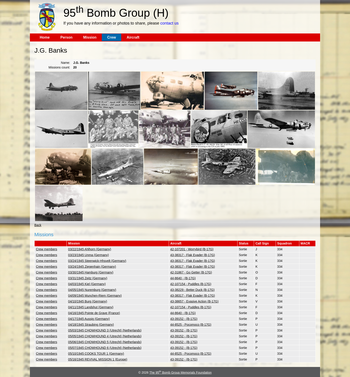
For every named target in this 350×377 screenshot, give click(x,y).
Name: (65, 62)
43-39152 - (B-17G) (183, 319)
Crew (111, 37)
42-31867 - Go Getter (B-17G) (191, 272)
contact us (169, 23)
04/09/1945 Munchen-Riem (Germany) (95, 295)
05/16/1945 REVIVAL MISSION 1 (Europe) (97, 359)
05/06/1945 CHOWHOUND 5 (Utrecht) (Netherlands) (104, 342)
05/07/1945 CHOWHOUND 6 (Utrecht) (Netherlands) (104, 348)
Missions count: (59, 67)
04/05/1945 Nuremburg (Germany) (92, 290)
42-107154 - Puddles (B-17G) (190, 284)
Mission (90, 37)
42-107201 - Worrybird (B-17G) (191, 249)
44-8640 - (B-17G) (183, 278)
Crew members (46, 249)
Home (45, 37)
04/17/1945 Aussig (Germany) (89, 319)
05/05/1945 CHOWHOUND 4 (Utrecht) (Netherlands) (104, 336)
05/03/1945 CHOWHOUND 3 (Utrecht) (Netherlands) (104, 330)
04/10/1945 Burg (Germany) (87, 301)
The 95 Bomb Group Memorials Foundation (180, 372)
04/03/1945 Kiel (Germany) (87, 284)
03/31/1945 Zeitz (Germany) (87, 278)
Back (37, 225)
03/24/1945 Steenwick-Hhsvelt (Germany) (97, 261)
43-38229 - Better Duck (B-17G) (192, 290)
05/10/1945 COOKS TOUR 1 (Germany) (96, 353)
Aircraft (133, 37)
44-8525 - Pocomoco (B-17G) (190, 324)
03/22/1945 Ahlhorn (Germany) (89, 249)
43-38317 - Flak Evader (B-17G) (192, 255)
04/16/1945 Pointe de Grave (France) (94, 313)
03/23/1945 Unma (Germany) (88, 255)
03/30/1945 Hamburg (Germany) (90, 272)
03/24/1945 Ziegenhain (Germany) (92, 266)
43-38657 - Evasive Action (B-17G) (194, 301)
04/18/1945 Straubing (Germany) (91, 324)
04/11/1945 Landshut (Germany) (90, 307)
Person (66, 37)
